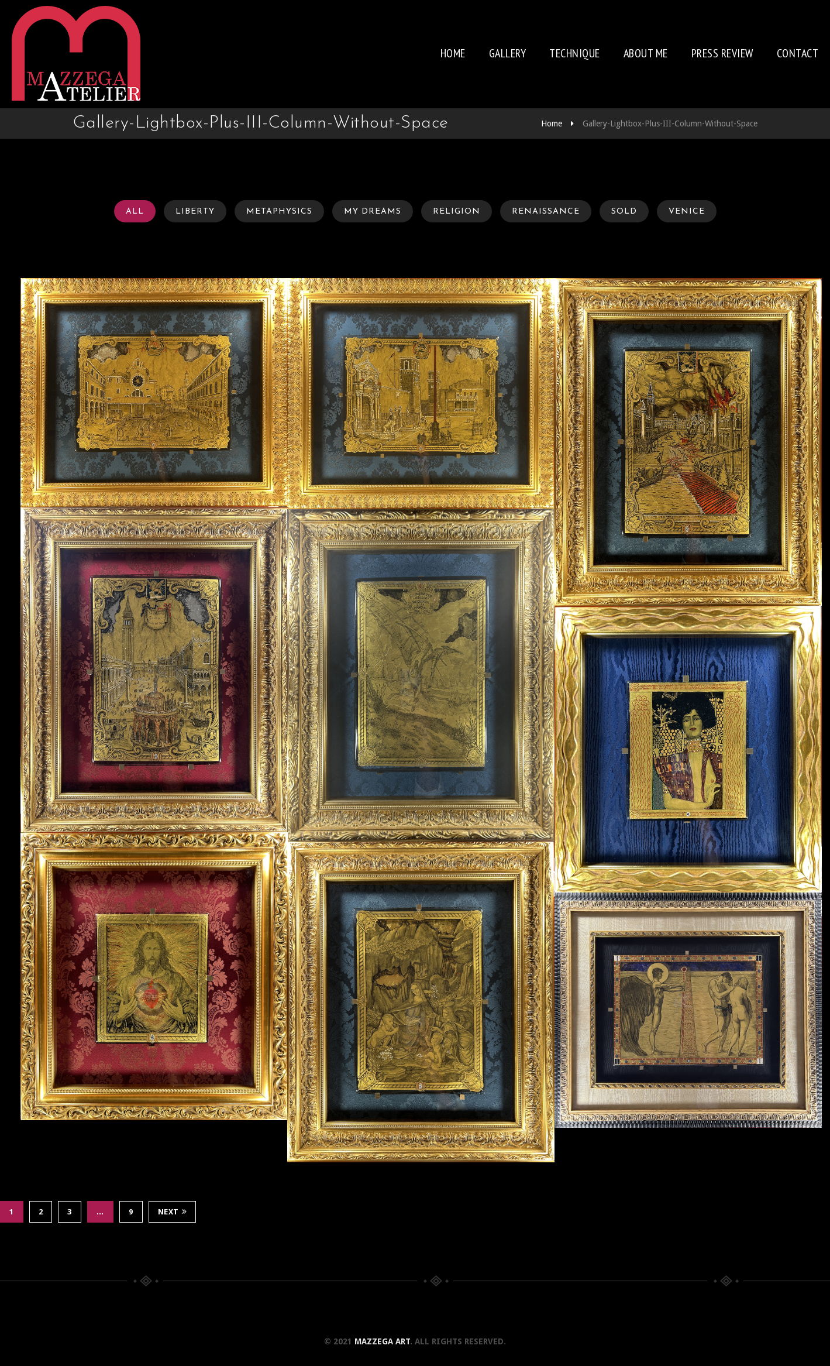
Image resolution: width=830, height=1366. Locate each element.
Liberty (195, 211)
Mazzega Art (382, 1341)
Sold (624, 211)
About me (646, 53)
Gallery (507, 53)
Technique (574, 53)
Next (172, 1211)
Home (453, 53)
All (135, 211)
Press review (722, 53)
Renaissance (546, 211)
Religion (456, 211)
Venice (687, 211)
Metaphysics (279, 211)
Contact (798, 53)
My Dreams (372, 211)
